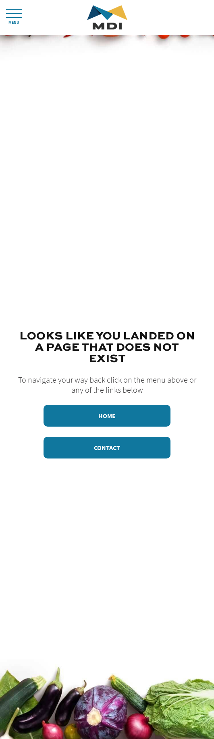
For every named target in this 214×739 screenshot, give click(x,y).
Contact (107, 448)
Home (107, 416)
